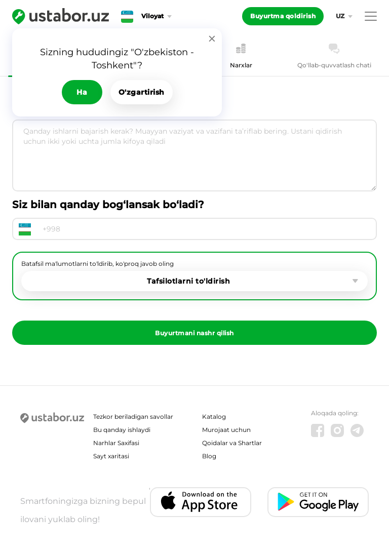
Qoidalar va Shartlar (232, 443)
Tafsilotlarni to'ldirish (188, 281)
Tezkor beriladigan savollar (133, 416)
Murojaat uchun (226, 429)
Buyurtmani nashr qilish (194, 333)
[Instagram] (337, 430)
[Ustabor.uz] (60, 16)
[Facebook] (317, 430)
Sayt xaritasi (111, 456)
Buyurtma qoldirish (283, 16)
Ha (81, 92)
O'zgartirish (142, 92)
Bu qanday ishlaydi (121, 429)
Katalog (214, 416)
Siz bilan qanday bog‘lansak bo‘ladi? (108, 205)
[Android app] (318, 502)
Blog (209, 456)
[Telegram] (357, 430)
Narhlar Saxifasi (116, 443)
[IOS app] (200, 502)
